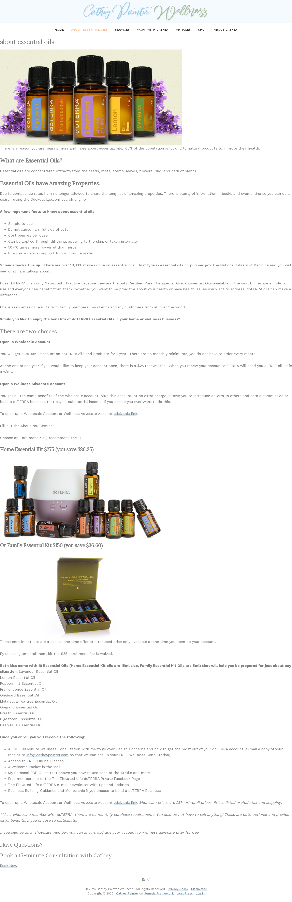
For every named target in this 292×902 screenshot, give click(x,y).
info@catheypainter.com (47, 755)
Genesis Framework (159, 893)
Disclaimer (199, 889)
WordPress (185, 893)
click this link (125, 413)
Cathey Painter (127, 893)
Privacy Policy (178, 889)
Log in (200, 893)
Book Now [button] (8, 865)
